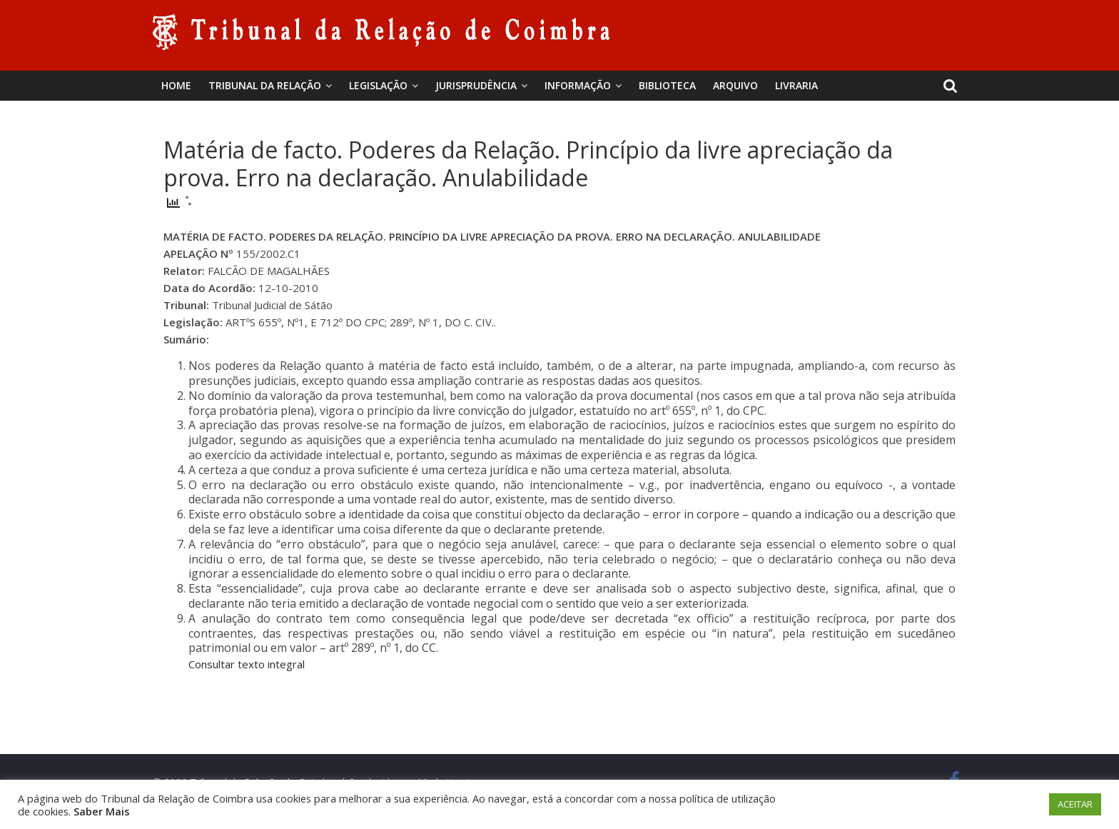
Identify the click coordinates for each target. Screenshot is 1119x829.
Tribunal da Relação (264, 85)
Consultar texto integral (246, 664)
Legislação (378, 85)
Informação (578, 85)
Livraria (796, 85)
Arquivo (735, 85)
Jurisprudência (476, 85)
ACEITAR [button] (1075, 804)
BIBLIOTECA (667, 85)
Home (176, 85)
